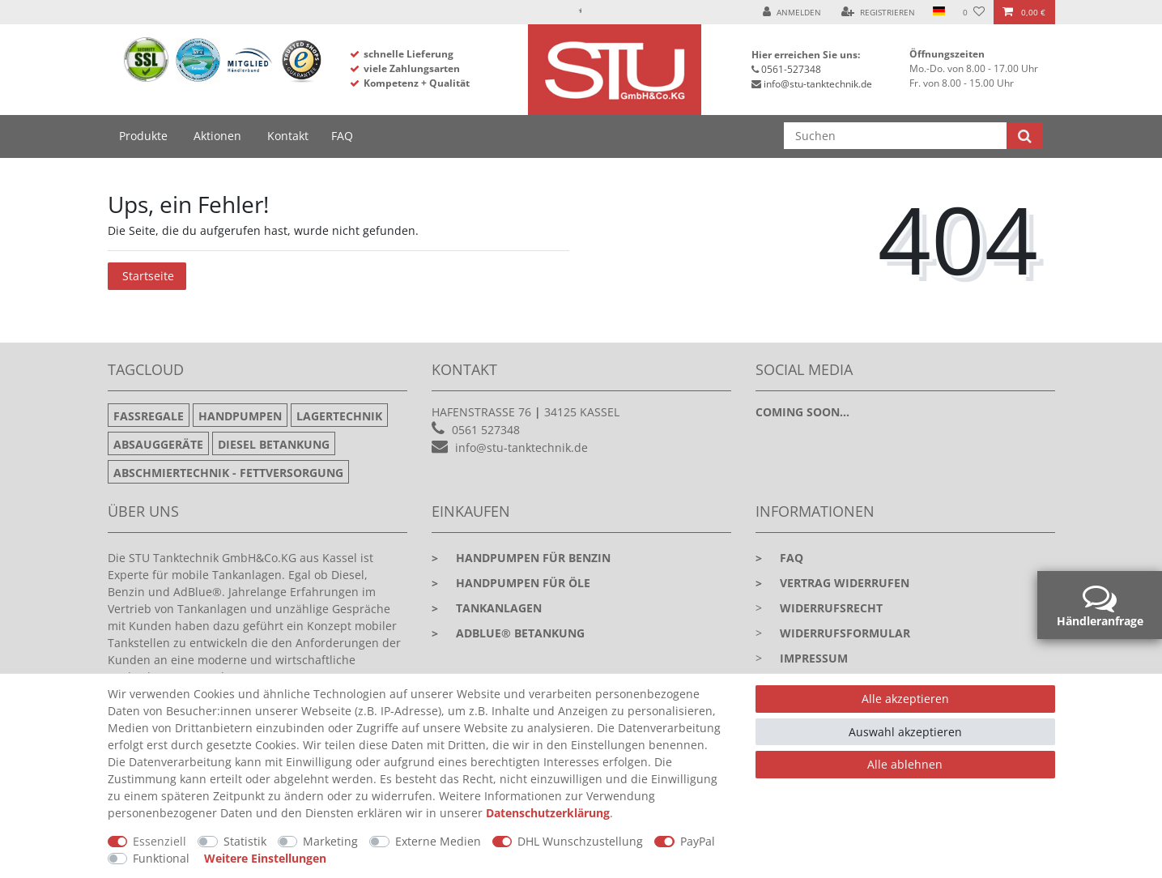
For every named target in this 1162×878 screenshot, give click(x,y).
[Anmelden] (792, 12)
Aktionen (217, 135)
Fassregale (148, 416)
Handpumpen (240, 416)
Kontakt (288, 135)
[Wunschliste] (974, 12)
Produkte (143, 135)
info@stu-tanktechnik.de (818, 84)
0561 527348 (486, 429)
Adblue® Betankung (508, 633)
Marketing (330, 841)
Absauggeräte (158, 444)
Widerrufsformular (845, 633)
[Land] (939, 12)
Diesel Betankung (274, 444)
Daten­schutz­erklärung (548, 812)
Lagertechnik (339, 416)
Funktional (161, 858)
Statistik (244, 841)
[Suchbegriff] (895, 135)
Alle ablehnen (905, 764)
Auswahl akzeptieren (905, 731)
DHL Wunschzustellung (580, 841)
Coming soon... (802, 412)
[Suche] (1025, 135)
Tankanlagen (487, 608)
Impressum (814, 658)
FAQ (342, 135)
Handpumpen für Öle (511, 582)
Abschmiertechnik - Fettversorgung (228, 472)
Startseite (148, 275)
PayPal (697, 841)
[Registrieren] (878, 12)
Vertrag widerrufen (832, 582)
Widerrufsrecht (831, 608)
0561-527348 (791, 69)
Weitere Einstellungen (265, 858)
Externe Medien (438, 841)
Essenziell (159, 841)
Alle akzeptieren (905, 698)
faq (779, 557)
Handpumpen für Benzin (521, 557)
